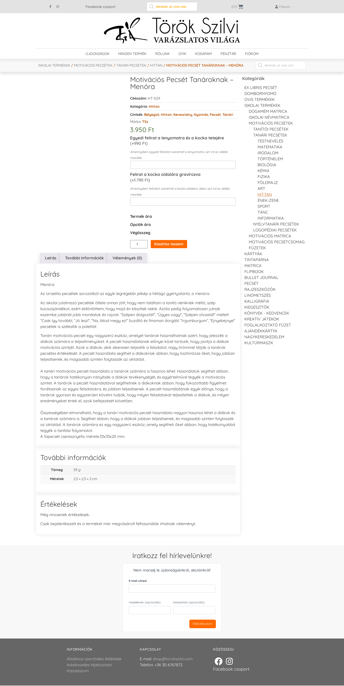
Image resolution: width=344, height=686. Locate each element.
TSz (145, 121)
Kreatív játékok (261, 319)
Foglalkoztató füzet (267, 325)
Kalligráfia (256, 301)
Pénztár (228, 53)
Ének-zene (268, 200)
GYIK (182, 53)
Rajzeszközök (260, 289)
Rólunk (162, 53)
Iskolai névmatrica (269, 117)
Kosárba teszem (170, 244)
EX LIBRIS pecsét (260, 87)
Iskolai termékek (54, 65)
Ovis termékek (259, 99)
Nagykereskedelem (264, 336)
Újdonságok (97, 53)
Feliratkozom (202, 624)
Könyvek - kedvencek (266, 313)
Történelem (270, 158)
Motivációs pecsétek (93, 65)
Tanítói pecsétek (270, 129)
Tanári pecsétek (131, 65)
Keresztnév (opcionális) (188, 602)
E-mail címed (138, 581)
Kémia (263, 170)
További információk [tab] (84, 258)
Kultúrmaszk (258, 342)
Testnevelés (270, 141)
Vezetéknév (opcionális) (145, 602)
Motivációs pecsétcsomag (277, 241)
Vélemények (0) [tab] (127, 258)
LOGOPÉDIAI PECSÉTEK (275, 230)
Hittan (156, 65)
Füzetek (257, 247)
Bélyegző (151, 114)
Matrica (253, 265)
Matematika (270, 146)
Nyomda (201, 114)
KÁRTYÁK (253, 253)
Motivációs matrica (270, 235)
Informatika (271, 218)
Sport (264, 206)
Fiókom (251, 53)
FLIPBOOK (254, 271)
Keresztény (182, 114)
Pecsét (215, 114)
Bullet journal (261, 277)
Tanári (227, 114)
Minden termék (132, 53)
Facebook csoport (100, 6)
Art (261, 188)
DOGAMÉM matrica (268, 111)
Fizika (264, 176)
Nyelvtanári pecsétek (276, 224)
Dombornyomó (260, 93)
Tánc (263, 212)
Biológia (267, 164)
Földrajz (268, 182)
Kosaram (203, 53)
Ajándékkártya (260, 330)
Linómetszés (257, 295)
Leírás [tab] (50, 258)
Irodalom (268, 152)
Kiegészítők (256, 307)
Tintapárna (256, 259)
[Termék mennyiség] (139, 244)
